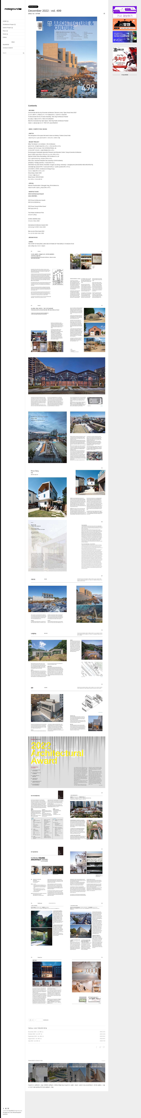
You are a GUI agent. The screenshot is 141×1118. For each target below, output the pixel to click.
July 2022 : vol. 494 (33, 1041)
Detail (5, 34)
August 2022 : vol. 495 (34, 1038)
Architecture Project (9, 24)
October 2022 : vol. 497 (34, 1034)
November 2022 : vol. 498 (34, 1032)
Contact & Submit (8, 48)
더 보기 (103, 1060)
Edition (5, 37)
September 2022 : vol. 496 (35, 1036)
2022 (35, 1028)
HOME (5, 21)
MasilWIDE (6, 44)
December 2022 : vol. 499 (44, 10)
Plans (5, 31)
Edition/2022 (33, 6)
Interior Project (8, 27)
